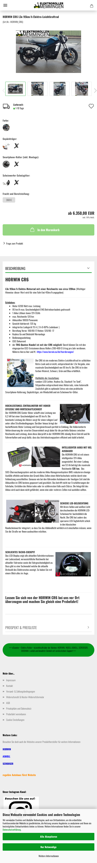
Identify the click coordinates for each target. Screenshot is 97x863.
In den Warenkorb (45, 229)
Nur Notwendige (48, 847)
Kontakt (9, 686)
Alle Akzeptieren (48, 836)
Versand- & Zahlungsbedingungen (20, 691)
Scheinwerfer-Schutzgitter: (16, 175)
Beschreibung (15, 268)
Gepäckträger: (10, 139)
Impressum (11, 680)
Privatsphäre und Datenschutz (18, 708)
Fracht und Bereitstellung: (16, 194)
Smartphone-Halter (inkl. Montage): (21, 157)
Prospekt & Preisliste (21, 627)
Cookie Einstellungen (15, 720)
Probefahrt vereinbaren (16, 714)
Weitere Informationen (49, 856)
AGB (8, 703)
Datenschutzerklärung (12, 829)
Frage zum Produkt (14, 243)
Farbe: (6, 120)
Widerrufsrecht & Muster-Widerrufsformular (25, 697)
